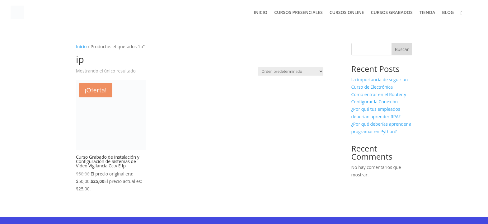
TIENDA (427, 12)
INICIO (260, 12)
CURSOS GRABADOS (392, 12)
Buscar (402, 49)
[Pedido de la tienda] (290, 71)
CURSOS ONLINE (347, 12)
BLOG (448, 12)
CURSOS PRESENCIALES (298, 12)
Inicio (81, 46)
